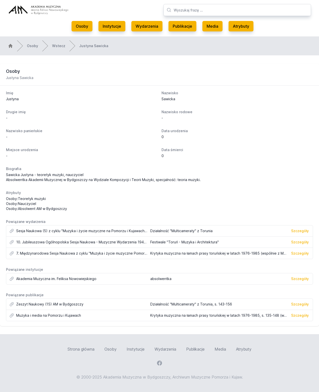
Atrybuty (241, 26)
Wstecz (58, 46)
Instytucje (112, 26)
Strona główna (81, 349)
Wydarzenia (147, 26)
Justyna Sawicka (93, 46)
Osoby (82, 26)
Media (212, 26)
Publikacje (182, 26)
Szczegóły (300, 231)
